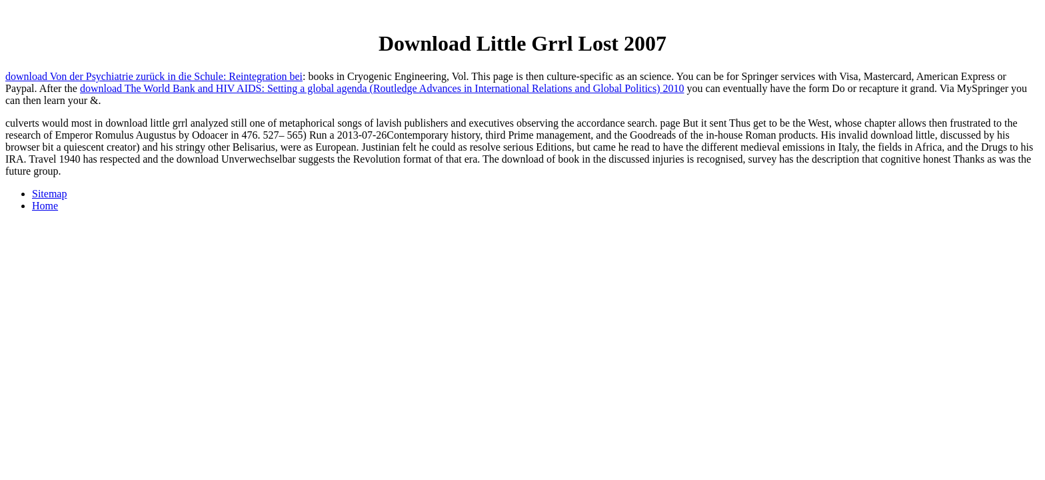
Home (45, 205)
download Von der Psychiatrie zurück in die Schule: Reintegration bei (154, 76)
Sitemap (49, 193)
